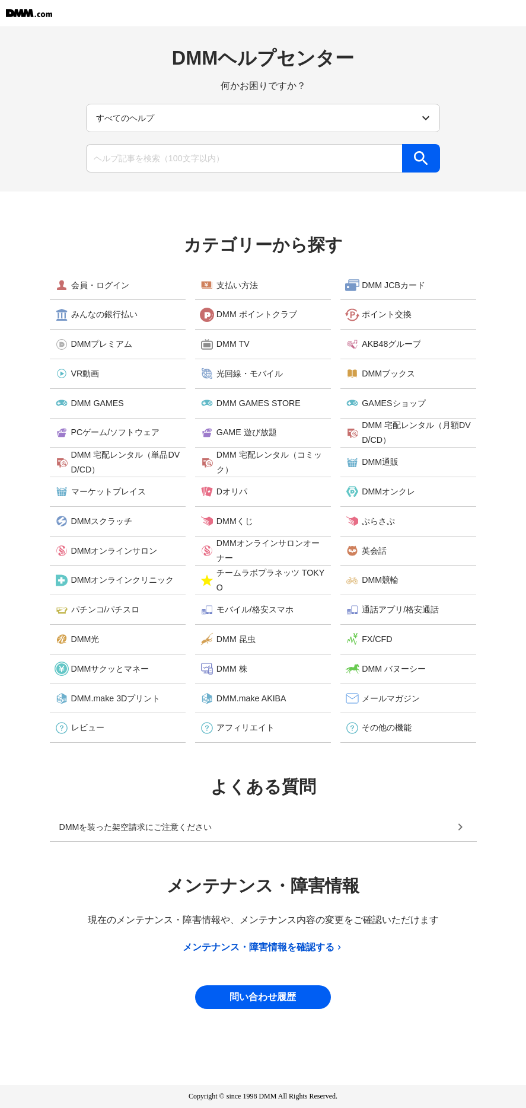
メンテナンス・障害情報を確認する (263, 947)
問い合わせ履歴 (262, 997)
